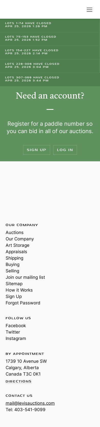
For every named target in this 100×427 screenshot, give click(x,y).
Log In (65, 150)
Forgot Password (23, 302)
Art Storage (17, 245)
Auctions (15, 232)
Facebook (16, 325)
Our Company (20, 238)
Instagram (16, 338)
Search (79, 10)
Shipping (14, 258)
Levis (22, 191)
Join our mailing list (25, 277)
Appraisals (16, 251)
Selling (12, 270)
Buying (12, 264)
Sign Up (36, 150)
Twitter (13, 332)
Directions (19, 381)
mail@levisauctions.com (30, 403)
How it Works (19, 290)
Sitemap (14, 283)
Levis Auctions (18, 9)
